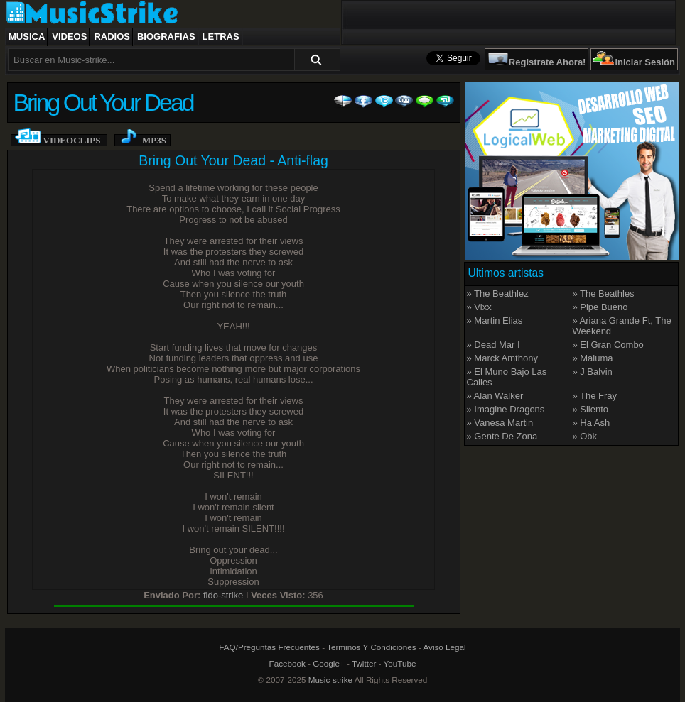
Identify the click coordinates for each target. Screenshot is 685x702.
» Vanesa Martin (500, 422)
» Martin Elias (495, 320)
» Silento (590, 409)
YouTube (400, 663)
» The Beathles (603, 293)
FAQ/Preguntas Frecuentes (269, 647)
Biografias (166, 36)
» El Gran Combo (607, 344)
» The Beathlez (498, 293)
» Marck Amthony (502, 358)
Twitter (364, 663)
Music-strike (330, 679)
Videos (69, 36)
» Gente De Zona (502, 436)
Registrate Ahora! (547, 62)
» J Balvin (592, 371)
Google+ (329, 663)
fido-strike (223, 595)
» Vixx (479, 307)
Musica (27, 36)
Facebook (287, 663)
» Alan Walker (495, 395)
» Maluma (592, 358)
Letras (221, 36)
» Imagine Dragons (506, 409)
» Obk (584, 436)
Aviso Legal (444, 647)
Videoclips (72, 140)
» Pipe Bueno (599, 307)
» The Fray (594, 395)
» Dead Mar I (493, 344)
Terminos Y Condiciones (371, 647)
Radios (112, 36)
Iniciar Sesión (645, 62)
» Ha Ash (591, 422)
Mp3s (154, 140)
